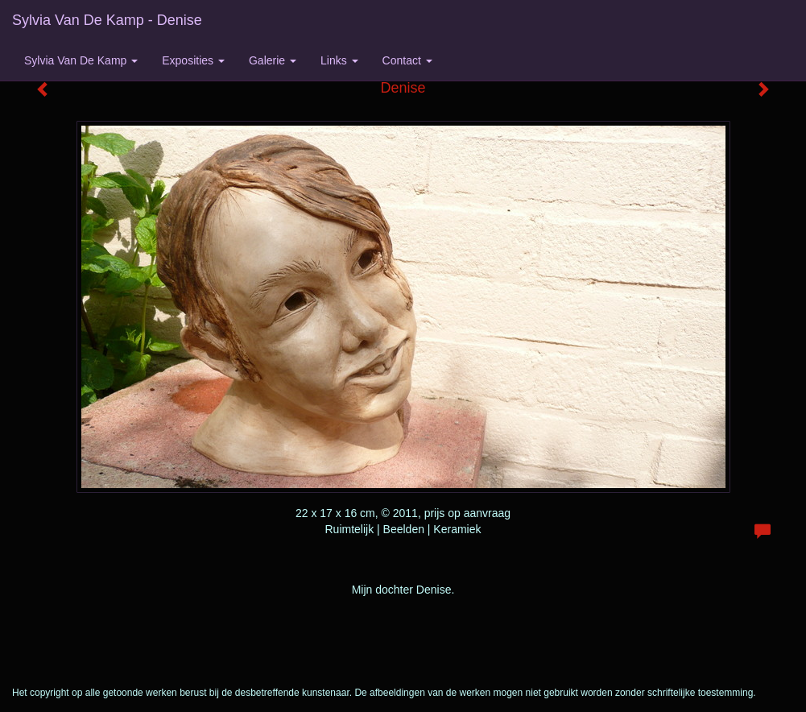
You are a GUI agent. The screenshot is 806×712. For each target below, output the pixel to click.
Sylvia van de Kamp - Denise (107, 20)
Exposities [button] (193, 60)
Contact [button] (407, 60)
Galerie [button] (272, 60)
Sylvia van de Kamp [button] (81, 60)
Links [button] (339, 60)
